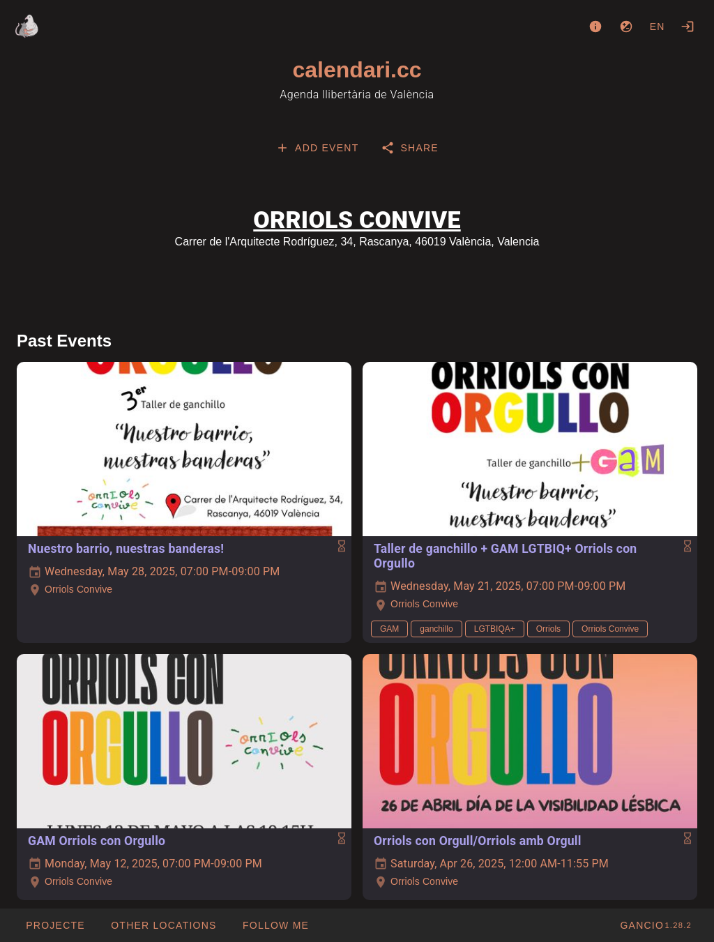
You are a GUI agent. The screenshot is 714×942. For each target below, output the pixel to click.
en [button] (657, 26)
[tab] (317, 148)
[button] (163, 925)
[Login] (687, 26)
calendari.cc (357, 69)
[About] (595, 26)
